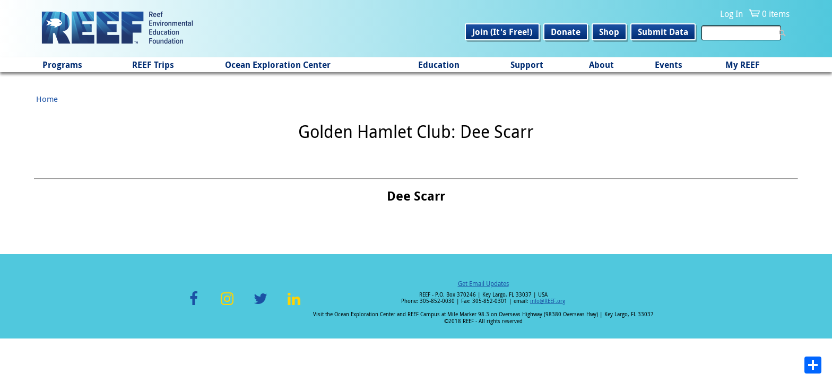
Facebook (193, 304)
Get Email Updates (483, 283)
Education (439, 65)
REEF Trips (153, 65)
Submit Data (663, 32)
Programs (62, 65)
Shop (609, 32)
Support (526, 65)
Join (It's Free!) (502, 32)
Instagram (227, 304)
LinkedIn (293, 304)
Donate (565, 32)
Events (668, 65)
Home (47, 98)
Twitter (260, 304)
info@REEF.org (547, 301)
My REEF (742, 65)
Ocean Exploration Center (278, 65)
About (601, 65)
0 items (776, 14)
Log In (731, 14)
